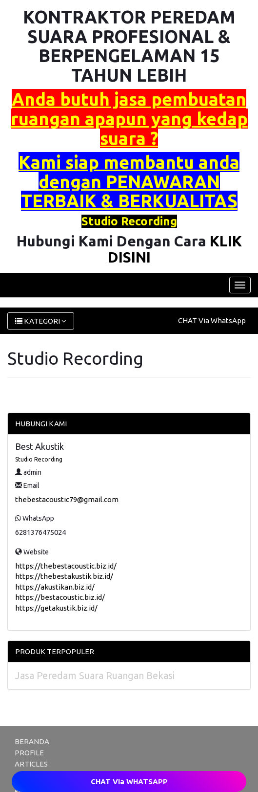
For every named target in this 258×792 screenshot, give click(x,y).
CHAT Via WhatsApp (212, 320)
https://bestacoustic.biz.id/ (60, 597)
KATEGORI (40, 321)
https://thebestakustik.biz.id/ (64, 576)
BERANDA (32, 741)
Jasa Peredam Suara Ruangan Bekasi (95, 675)
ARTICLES (31, 764)
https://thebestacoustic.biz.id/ (66, 566)
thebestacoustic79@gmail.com (67, 499)
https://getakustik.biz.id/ (56, 608)
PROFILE (29, 752)
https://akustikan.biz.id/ (55, 587)
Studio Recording (38, 459)
